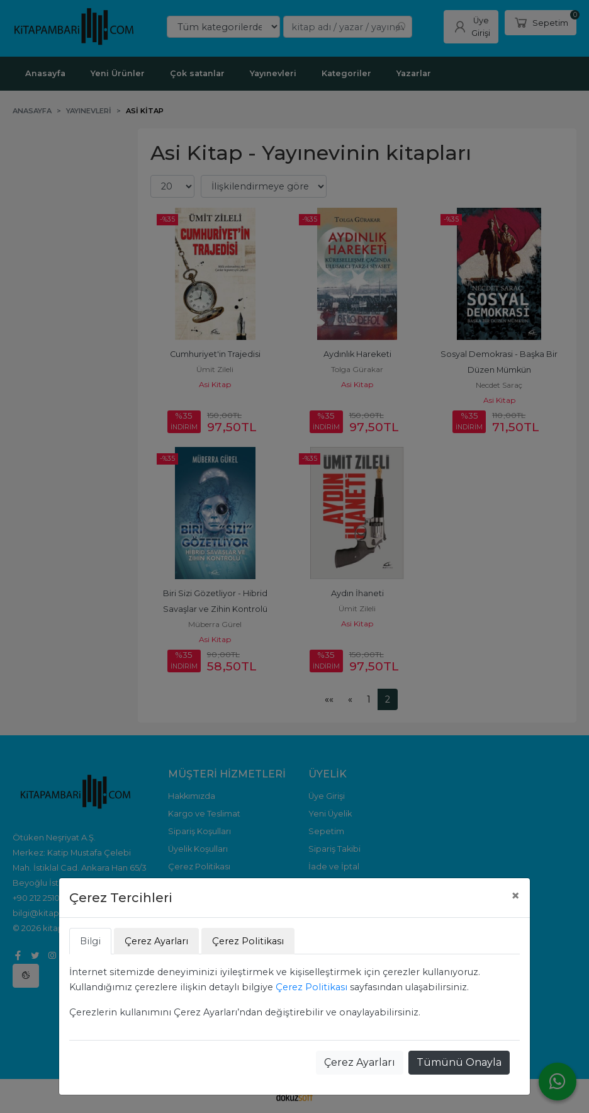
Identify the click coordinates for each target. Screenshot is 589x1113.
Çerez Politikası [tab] (248, 941)
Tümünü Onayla (459, 1062)
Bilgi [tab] (90, 941)
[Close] (515, 895)
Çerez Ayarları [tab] (156, 941)
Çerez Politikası (311, 987)
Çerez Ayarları (359, 1062)
